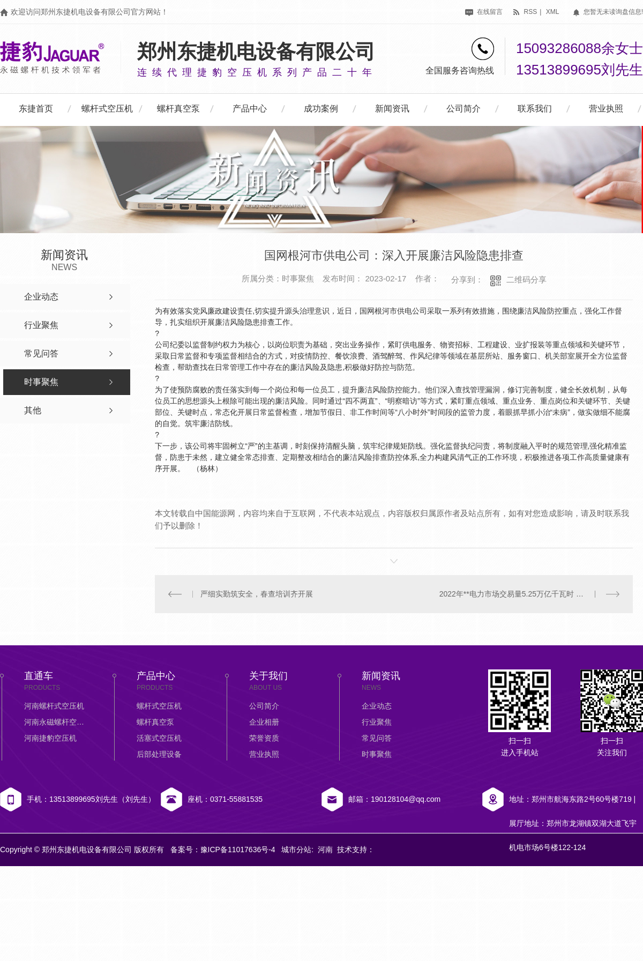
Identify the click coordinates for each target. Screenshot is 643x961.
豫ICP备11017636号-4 (237, 849)
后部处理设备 (159, 754)
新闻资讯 (392, 108)
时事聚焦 (377, 754)
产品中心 (250, 108)
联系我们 (535, 108)
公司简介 (463, 108)
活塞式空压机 (159, 738)
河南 (325, 849)
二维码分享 (526, 279)
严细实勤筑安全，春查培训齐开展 (256, 594)
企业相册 (264, 722)
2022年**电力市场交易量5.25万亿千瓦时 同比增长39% (529, 594)
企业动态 (377, 706)
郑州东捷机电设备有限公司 (256, 52)
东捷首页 (36, 108)
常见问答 (377, 738)
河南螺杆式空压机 (54, 706)
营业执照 (606, 108)
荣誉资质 (264, 738)
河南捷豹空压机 (50, 738)
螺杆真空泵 (178, 108)
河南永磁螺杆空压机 (56, 722)
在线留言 (483, 12)
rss (524, 12)
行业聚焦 (377, 722)
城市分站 (296, 849)
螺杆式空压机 (107, 108)
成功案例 (321, 108)
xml (552, 12)
